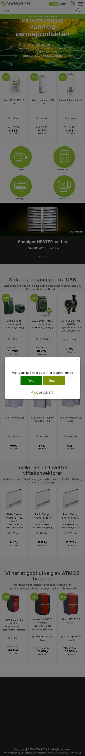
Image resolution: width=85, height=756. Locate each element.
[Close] (77, 359)
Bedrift (53, 380)
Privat (31, 380)
